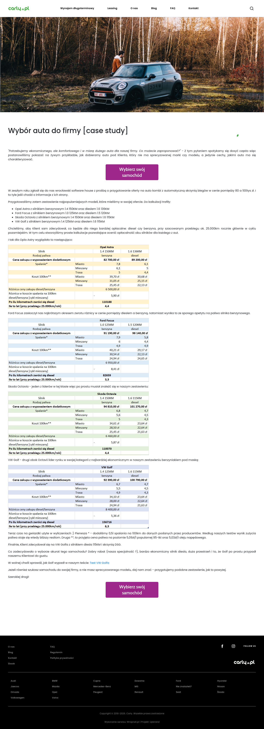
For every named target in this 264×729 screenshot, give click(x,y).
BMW (54, 680)
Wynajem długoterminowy (77, 8)
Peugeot (98, 692)
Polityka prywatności (62, 657)
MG (136, 686)
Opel (54, 692)
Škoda (220, 692)
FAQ (172, 8)
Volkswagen (17, 697)
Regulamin (56, 652)
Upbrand (155, 721)
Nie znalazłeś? (184, 686)
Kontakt (194, 8)
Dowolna (139, 680)
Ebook (11, 663)
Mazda (56, 686)
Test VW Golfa (100, 563)
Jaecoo (15, 686)
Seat (178, 692)
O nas (134, 8)
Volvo (55, 697)
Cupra (96, 680)
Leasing (112, 8)
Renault (139, 692)
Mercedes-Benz (102, 686)
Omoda (15, 692)
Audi (13, 680)
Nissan (221, 686)
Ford (178, 680)
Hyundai (222, 680)
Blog (154, 8)
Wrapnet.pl (133, 721)
